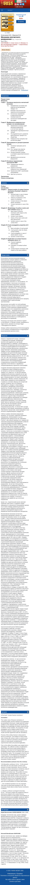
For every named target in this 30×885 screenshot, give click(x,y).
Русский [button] (19, 1)
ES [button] (23, 1)
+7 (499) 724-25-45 (19, 6)
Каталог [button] (10, 10)
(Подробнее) (24, 90)
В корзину (21, 21)
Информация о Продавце (15, 873)
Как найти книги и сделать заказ (15, 879)
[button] (15, 4)
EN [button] (25, 1)
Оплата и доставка (15, 881)
